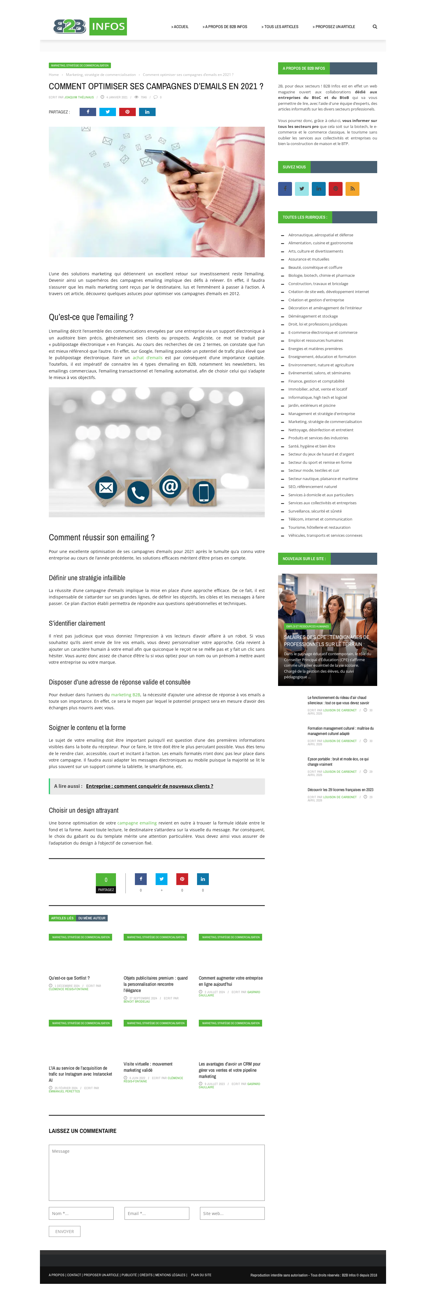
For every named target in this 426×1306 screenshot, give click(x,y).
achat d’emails (148, 357)
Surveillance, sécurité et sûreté (315, 511)
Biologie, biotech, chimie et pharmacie (321, 275)
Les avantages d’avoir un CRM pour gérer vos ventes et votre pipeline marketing (229, 1070)
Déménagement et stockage (313, 316)
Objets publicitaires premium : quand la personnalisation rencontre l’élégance (156, 984)
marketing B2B (126, 694)
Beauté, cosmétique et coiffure (315, 267)
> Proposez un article (334, 26)
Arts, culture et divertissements (315, 251)
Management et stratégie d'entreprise (321, 413)
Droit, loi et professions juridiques (317, 324)
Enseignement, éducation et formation (322, 356)
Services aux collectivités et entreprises (322, 502)
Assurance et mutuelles (308, 259)
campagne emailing (137, 823)
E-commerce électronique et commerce (322, 332)
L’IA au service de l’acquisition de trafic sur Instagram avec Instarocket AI (80, 1074)
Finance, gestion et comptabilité (316, 381)
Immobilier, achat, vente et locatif (317, 389)
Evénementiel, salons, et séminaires (319, 372)
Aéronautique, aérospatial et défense (320, 235)
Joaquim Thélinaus (79, 97)
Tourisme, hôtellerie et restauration (319, 527)
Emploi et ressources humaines (315, 340)
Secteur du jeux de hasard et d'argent (321, 454)
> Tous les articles (280, 26)
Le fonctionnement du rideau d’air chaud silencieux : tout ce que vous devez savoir (338, 700)
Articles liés (62, 918)
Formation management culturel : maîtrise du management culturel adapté (341, 731)
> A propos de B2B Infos (225, 26)
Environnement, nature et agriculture (321, 364)
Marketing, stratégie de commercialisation (80, 65)
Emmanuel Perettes (64, 1091)
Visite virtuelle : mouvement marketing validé (148, 1067)
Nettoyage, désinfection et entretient (321, 429)
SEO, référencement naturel (312, 486)
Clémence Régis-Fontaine (68, 989)
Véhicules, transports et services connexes (325, 535)
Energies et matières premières (315, 348)
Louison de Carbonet (340, 710)
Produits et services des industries (318, 437)
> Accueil (179, 26)
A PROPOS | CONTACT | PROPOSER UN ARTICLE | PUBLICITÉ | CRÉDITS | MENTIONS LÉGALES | (118, 1275)
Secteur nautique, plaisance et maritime (323, 478)
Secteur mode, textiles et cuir (313, 470)
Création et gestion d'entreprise (316, 299)
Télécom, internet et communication (320, 519)
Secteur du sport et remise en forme (320, 462)
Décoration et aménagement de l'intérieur (325, 307)
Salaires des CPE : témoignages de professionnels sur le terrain (326, 640)
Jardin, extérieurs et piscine (311, 405)
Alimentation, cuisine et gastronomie (320, 242)
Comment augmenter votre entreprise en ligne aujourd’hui (231, 981)
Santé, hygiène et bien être (311, 446)
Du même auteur (91, 918)
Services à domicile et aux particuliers (321, 494)
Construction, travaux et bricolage (318, 283)
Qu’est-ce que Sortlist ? (69, 978)
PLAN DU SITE (201, 1275)
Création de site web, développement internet (328, 291)
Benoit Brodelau (137, 1001)
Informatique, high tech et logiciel (317, 397)
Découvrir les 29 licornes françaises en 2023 (340, 789)
